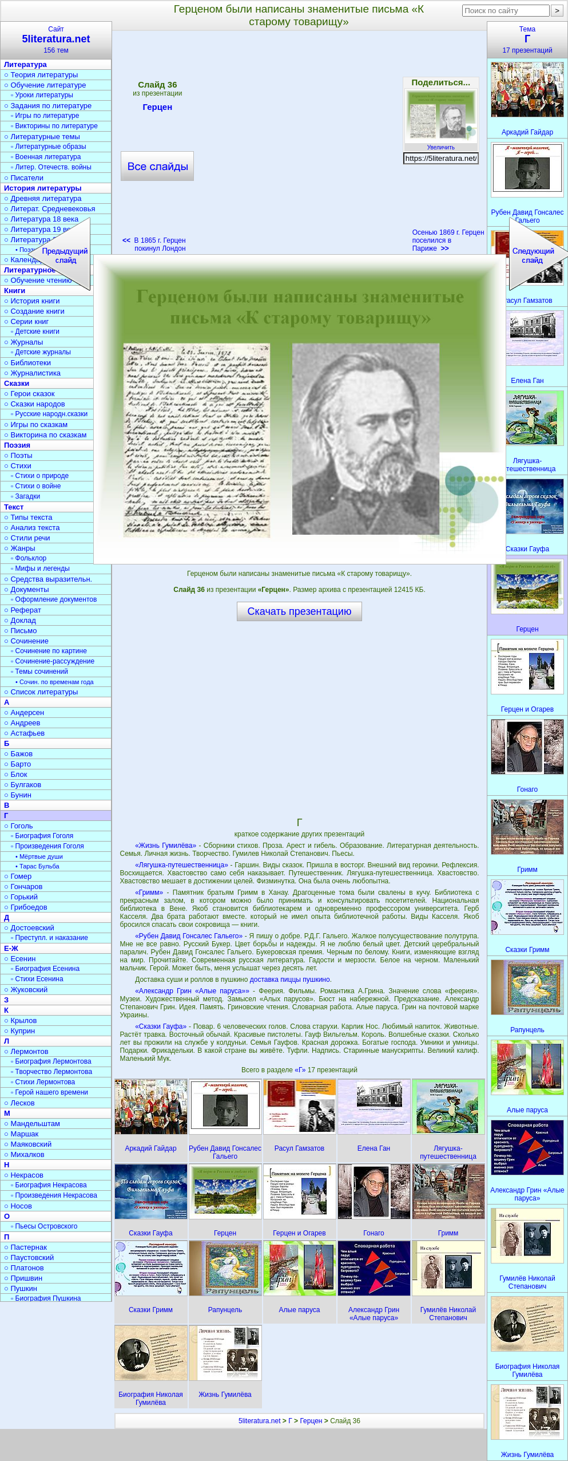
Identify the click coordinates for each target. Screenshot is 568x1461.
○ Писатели (23, 177)
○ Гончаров (23, 886)
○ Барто (17, 764)
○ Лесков (19, 1103)
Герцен (311, 1421)
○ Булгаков (22, 784)
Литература (25, 64)
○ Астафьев (24, 733)
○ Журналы (23, 342)
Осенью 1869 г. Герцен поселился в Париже (448, 240)
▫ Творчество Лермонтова (51, 1072)
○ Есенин (19, 958)
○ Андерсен (24, 712)
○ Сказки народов (34, 404)
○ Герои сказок (29, 393)
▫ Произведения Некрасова (54, 1195)
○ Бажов (18, 753)
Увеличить (441, 144)
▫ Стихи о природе (40, 476)
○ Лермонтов (26, 1051)
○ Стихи (17, 465)
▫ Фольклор (28, 558)
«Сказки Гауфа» (160, 1026)
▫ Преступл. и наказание (49, 938)
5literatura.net (259, 1421)
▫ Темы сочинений (39, 672)
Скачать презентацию (300, 611)
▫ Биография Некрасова (49, 1185)
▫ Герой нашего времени (49, 1092)
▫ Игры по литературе (45, 116)
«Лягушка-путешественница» (181, 865)
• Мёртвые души (39, 856)
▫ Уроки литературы (42, 95)
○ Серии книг (26, 321)
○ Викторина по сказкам (45, 435)
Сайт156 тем (56, 39)
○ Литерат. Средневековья (50, 208)
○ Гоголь (18, 826)
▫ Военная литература (46, 157)
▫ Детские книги (35, 331)
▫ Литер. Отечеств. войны (51, 167)
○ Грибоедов (25, 907)
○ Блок (15, 774)
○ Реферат (22, 610)
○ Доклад (20, 620)
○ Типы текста (28, 517)
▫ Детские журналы (41, 352)
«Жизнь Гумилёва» (165, 846)
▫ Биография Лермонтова (51, 1061)
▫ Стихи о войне (36, 486)
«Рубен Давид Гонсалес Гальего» (189, 936)
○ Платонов (24, 1267)
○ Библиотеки (27, 362)
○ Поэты (18, 455)
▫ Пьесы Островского (44, 1226)
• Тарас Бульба (37, 866)
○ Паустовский (29, 1257)
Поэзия (17, 445)
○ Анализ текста (31, 527)
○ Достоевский (29, 927)
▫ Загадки (25, 496)
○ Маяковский (27, 1144)
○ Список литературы (41, 692)
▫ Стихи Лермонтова (43, 1082)
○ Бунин (17, 795)
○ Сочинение (26, 641)
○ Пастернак (25, 1247)
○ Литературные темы (42, 136)
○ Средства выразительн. (48, 579)
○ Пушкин (20, 1288)
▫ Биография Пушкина (46, 1298)
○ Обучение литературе (45, 85)
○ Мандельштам (32, 1123)
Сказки (16, 383)
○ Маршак (21, 1134)
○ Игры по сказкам (35, 424)
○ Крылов (20, 1020)
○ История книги (32, 301)
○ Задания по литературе (48, 105)
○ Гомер (17, 876)
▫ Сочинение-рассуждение (52, 661)
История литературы (43, 188)
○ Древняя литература (42, 198)
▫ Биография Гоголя (42, 836)
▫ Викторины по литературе (54, 126)
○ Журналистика (32, 373)
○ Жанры (19, 548)
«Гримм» (149, 893)
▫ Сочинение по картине (49, 651)
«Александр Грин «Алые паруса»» (192, 991)
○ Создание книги (34, 311)
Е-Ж (11, 948)
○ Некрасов (23, 1175)
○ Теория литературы (41, 74)
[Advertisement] (299, 718)
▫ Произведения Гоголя (47, 846)
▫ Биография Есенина (45, 969)
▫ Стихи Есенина (37, 979)
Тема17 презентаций (527, 39)
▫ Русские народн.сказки (49, 414)
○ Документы (26, 589)
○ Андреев (22, 722)
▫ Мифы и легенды (40, 568)
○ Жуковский (25, 989)
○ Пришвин (23, 1278)
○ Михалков (24, 1154)
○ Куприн (19, 1030)
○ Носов (18, 1206)
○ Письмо (20, 630)
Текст (13, 507)
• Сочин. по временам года (54, 681)
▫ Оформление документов (54, 599)
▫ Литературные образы (48, 147)
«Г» (301, 1070)
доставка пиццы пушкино (290, 980)
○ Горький (21, 897)
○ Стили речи (27, 538)
